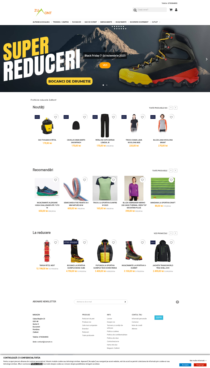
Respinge (200, 365)
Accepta (185, 365)
